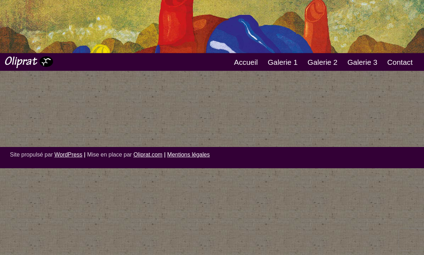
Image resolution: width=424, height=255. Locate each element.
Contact (400, 62)
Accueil (246, 62)
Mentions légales (188, 155)
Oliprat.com (147, 155)
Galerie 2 (322, 62)
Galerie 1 (282, 62)
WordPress (68, 155)
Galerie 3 (362, 62)
